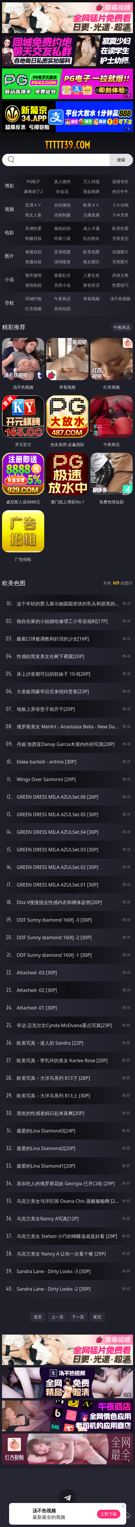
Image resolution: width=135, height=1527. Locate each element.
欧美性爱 (120, 228)
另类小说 (62, 285)
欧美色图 (91, 252)
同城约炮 (33, 298)
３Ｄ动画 (120, 205)
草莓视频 (91, 298)
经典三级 (62, 238)
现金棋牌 (91, 191)
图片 (9, 256)
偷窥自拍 (33, 252)
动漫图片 (120, 252)
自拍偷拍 (62, 205)
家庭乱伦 (62, 275)
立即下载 (108, 1514)
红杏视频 (33, 308)
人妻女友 (91, 275)
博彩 (9, 185)
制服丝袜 (33, 238)
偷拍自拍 (62, 228)
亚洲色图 (62, 252)
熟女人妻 (33, 215)
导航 (9, 303)
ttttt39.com (67, 145)
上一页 (57, 1317)
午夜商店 (62, 298)
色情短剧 (62, 308)
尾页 (97, 1317)
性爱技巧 (120, 285)
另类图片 (120, 261)
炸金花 (62, 191)
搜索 (121, 160)
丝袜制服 (62, 215)
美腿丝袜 (33, 261)
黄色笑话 (91, 285)
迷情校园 (33, 285)
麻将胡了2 (33, 191)
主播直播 (91, 215)
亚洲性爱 (33, 228)
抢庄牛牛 (120, 191)
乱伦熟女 (91, 238)
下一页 (78, 1317)
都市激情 (33, 275)
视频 (9, 209)
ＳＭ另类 (120, 215)
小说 (9, 279)
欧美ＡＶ (91, 205)
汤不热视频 (120, 298)
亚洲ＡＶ (33, 205)
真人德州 (62, 181)
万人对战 (91, 181)
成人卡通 (91, 228)
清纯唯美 (62, 261)
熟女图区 (91, 261)
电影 (9, 232)
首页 (38, 1317)
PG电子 (33, 181)
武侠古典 (120, 275)
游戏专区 (120, 181)
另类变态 (120, 238)
